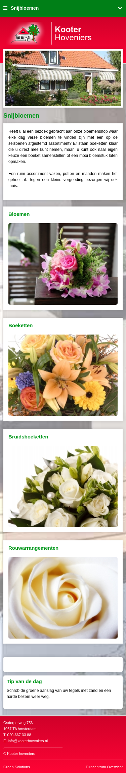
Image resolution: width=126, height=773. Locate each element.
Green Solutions (16, 767)
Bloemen (19, 214)
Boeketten (20, 325)
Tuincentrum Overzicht (104, 767)
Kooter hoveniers (21, 754)
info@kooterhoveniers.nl (28, 741)
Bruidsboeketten (28, 436)
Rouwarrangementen (33, 548)
